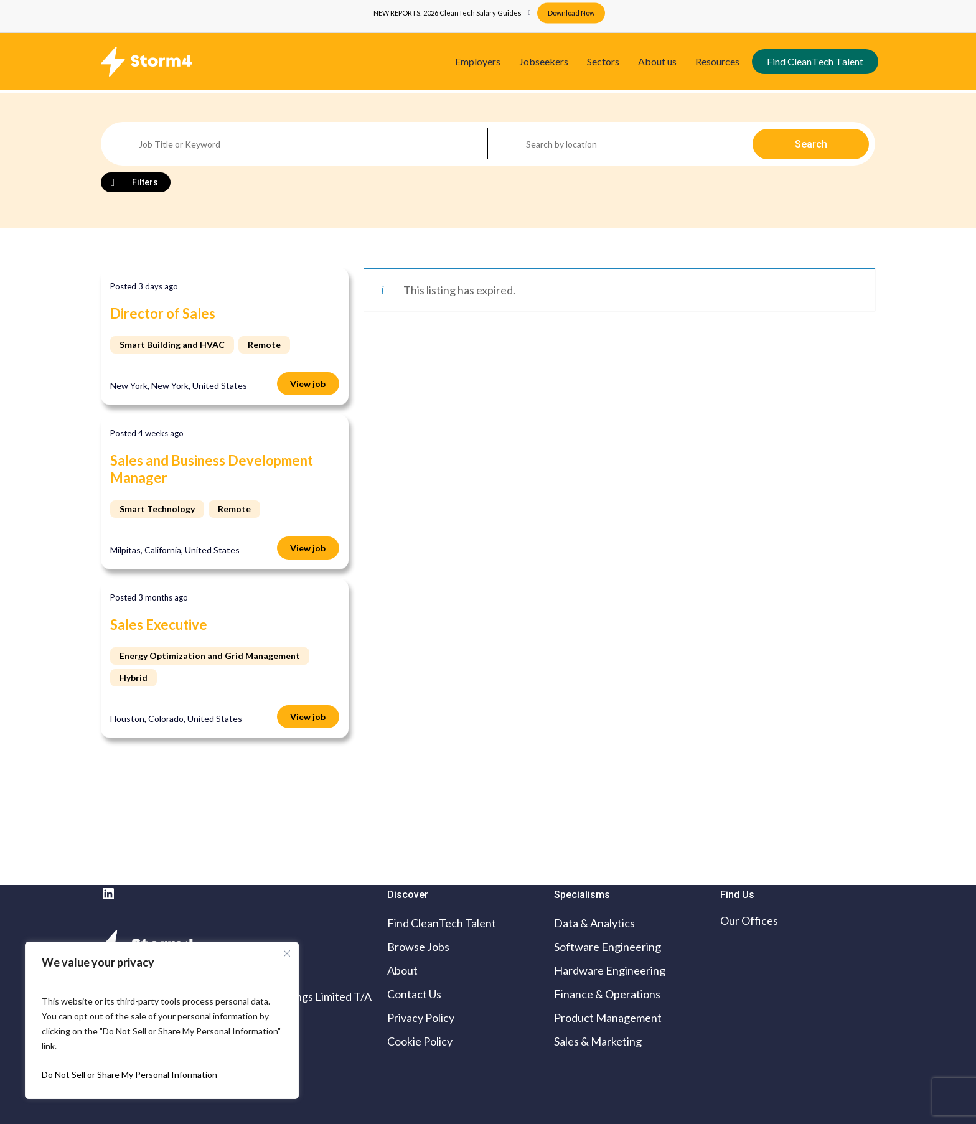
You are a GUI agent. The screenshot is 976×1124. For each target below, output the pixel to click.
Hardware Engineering (609, 970)
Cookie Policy (420, 1041)
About (402, 970)
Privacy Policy (420, 1017)
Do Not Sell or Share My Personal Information (129, 1074)
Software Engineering (607, 946)
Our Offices (749, 920)
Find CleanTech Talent (441, 923)
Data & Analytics (594, 923)
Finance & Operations (607, 994)
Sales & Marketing (598, 1041)
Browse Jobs (418, 946)
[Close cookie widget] (287, 953)
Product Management (608, 1017)
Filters (145, 182)
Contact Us (414, 994)
